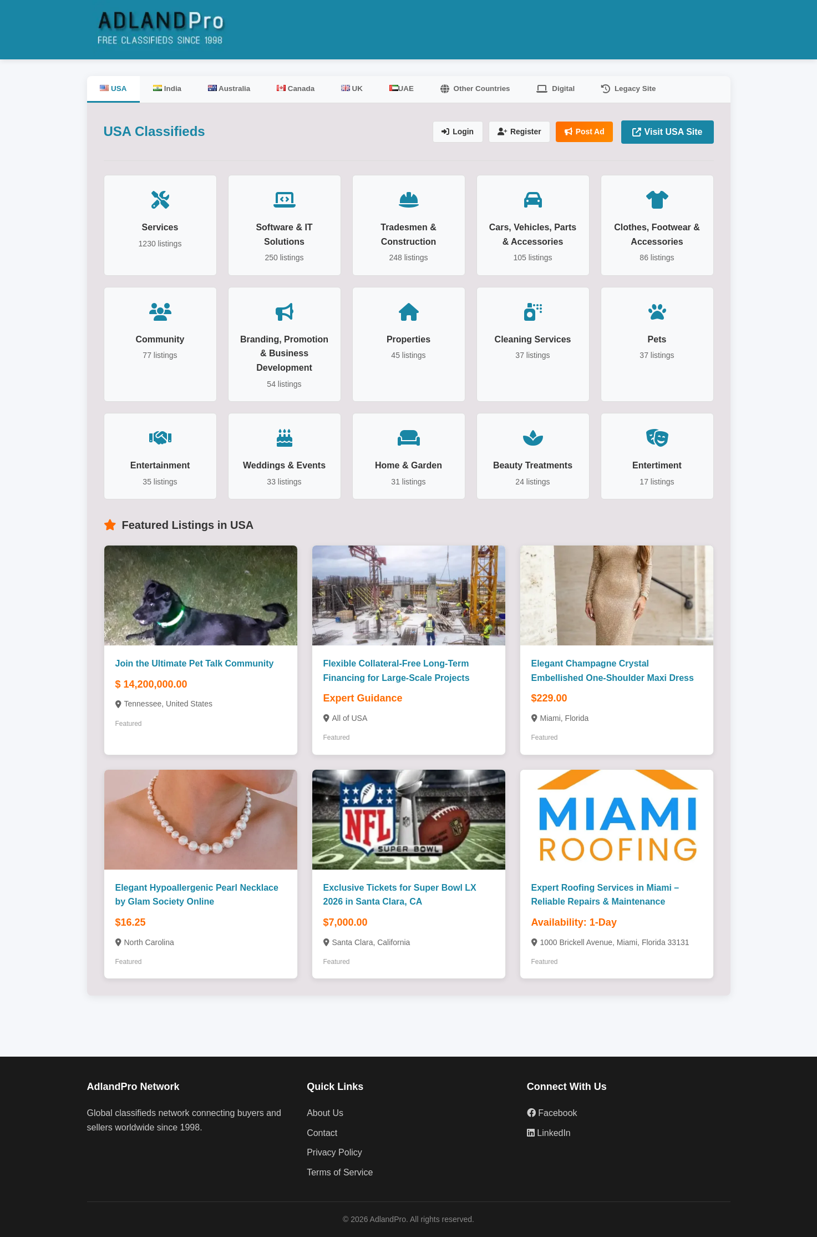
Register (517, 132)
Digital (564, 88)
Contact (322, 1132)
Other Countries (482, 88)
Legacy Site (638, 88)
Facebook (552, 1113)
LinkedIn (549, 1132)
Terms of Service (340, 1172)
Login (455, 132)
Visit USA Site (667, 132)
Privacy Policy (334, 1152)
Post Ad (583, 132)
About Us (325, 1113)
